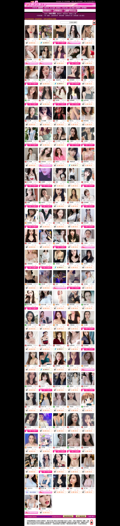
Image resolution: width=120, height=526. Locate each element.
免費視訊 (35, 39)
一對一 (50, 39)
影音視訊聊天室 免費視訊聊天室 (44, 516)
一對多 (50, 59)
